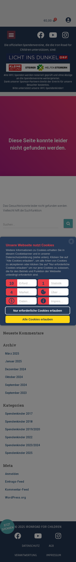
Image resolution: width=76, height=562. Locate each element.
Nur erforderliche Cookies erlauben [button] (37, 310)
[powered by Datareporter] (71, 244)
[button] (21, 283)
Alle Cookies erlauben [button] (37, 319)
